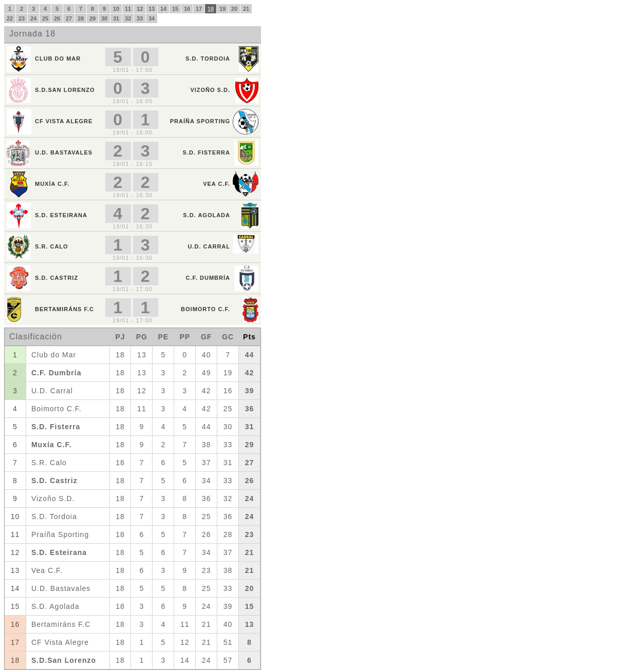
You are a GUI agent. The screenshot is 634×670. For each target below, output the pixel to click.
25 (45, 18)
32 (128, 18)
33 (140, 18)
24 (33, 18)
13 (151, 9)
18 (211, 9)
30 (104, 18)
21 (246, 9)
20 (234, 9)
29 (92, 18)
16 (187, 9)
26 (57, 18)
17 (199, 9)
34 (151, 18)
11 (128, 9)
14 (163, 9)
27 (69, 18)
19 (222, 9)
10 (116, 9)
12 (140, 9)
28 (81, 18)
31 (116, 18)
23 (21, 18)
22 (10, 18)
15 (175, 9)
